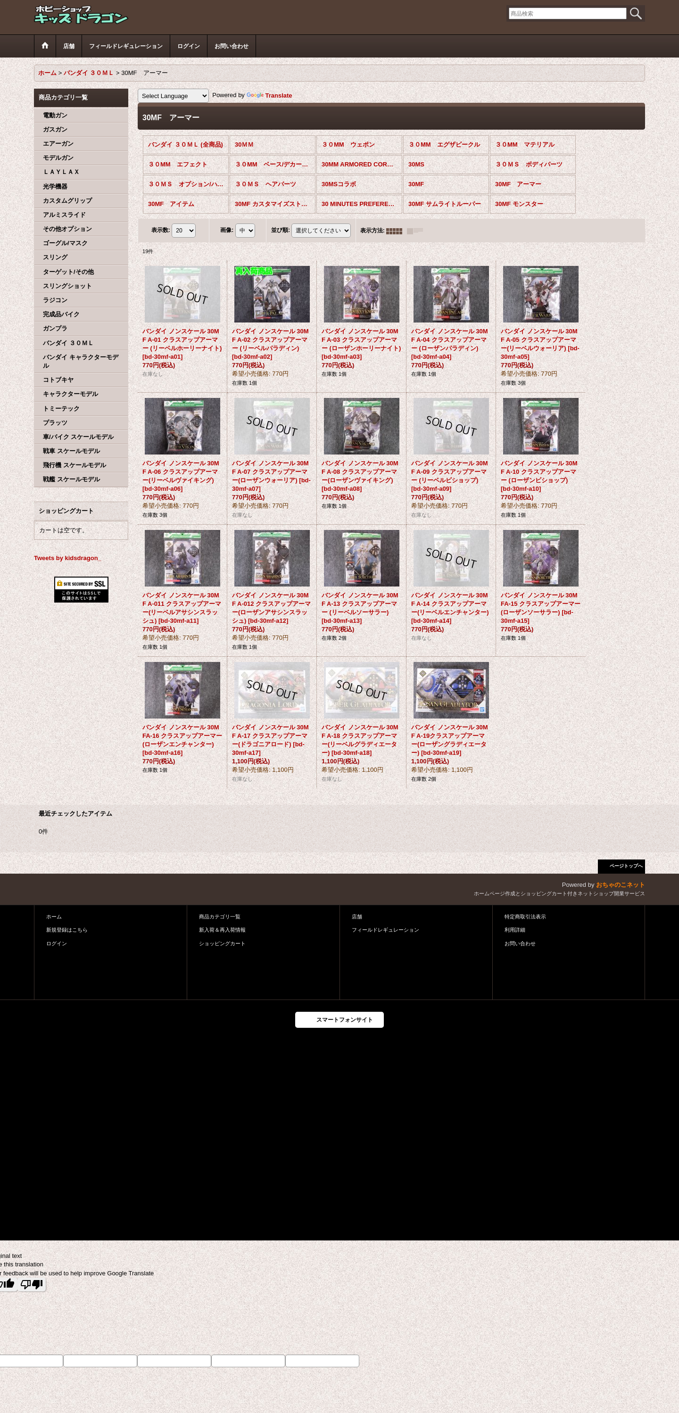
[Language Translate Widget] (173, 96)
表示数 (160, 230)
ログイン (56, 943)
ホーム (54, 916)
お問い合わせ (520, 943)
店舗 (357, 916)
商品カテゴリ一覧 (219, 916)
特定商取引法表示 (525, 916)
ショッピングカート (222, 943)
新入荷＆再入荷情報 (222, 930)
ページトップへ (626, 865)
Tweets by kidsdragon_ (67, 558)
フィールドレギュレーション (385, 930)
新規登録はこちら (67, 930)
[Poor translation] (31, 1284)
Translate (269, 95)
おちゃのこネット (620, 884)
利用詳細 (515, 930)
